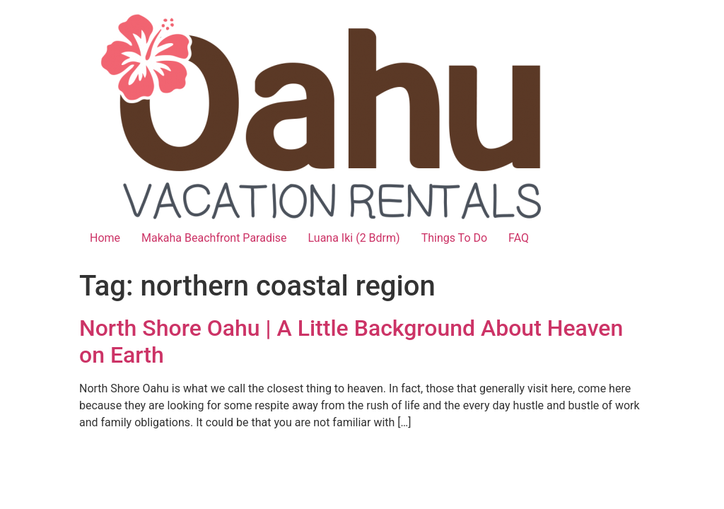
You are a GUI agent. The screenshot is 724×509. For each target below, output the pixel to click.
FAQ (518, 238)
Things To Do (454, 238)
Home (105, 238)
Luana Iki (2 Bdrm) (354, 238)
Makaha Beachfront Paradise (213, 238)
